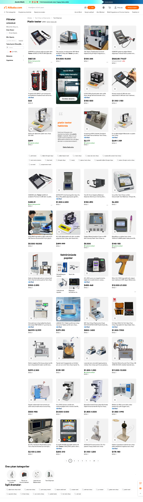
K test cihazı (24, 494)
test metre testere (35, 160)
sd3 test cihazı (87, 489)
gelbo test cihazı (112, 489)
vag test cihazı (11, 494)
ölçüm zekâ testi (60, 489)
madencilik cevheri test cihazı (111, 156)
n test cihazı (77, 156)
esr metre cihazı (38, 494)
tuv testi (32, 164)
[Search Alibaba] (55, 7)
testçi (72, 160)
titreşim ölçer (61, 160)
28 (94, 461)
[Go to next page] (98, 461)
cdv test (77, 494)
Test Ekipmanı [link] (57, 18)
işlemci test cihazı (84, 160)
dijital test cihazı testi (13, 489)
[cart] (110, 8)
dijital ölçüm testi (63, 156)
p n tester (99, 489)
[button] (85, 7)
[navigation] (15, 239)
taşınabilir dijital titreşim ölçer (103, 160)
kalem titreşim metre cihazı (125, 160)
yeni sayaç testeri (45, 489)
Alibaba (29, 18)
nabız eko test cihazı (92, 156)
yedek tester (52, 494)
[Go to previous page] (66, 461)
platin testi (126, 489)
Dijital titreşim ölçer (46, 156)
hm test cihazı (66, 494)
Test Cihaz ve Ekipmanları (42, 18)
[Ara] (91, 7)
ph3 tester (33, 156)
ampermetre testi (45, 164)
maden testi (74, 489)
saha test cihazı (29, 489)
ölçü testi (48, 160)
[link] (140, 483)
